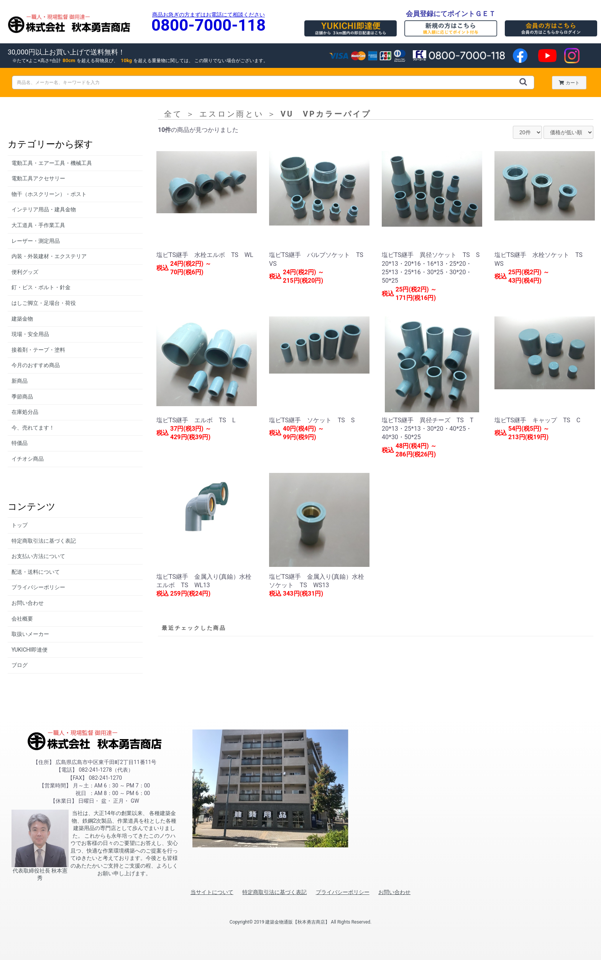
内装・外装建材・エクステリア (49, 256)
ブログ (19, 665)
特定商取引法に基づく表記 (43, 541)
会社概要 (22, 619)
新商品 (19, 381)
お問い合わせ (27, 603)
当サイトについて (211, 892)
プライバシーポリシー (38, 587)
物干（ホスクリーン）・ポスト (49, 194)
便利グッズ (24, 272)
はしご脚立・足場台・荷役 (43, 303)
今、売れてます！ (32, 428)
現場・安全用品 (30, 334)
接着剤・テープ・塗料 (38, 350)
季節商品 (22, 397)
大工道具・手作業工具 (38, 225)
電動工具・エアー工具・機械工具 (51, 163)
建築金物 (22, 319)
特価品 (19, 443)
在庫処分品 (24, 412)
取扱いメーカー (30, 634)
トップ (19, 525)
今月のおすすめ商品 (35, 365)
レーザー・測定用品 (35, 241)
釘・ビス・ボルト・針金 (41, 287)
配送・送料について (35, 572)
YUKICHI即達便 (29, 650)
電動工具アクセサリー (38, 178)
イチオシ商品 (27, 459)
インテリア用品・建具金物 (43, 209)
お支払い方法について (38, 556)
